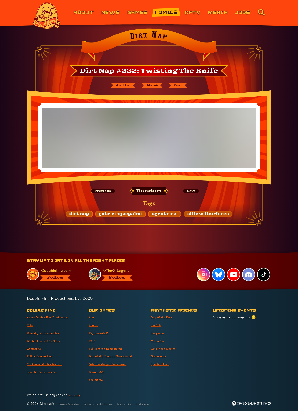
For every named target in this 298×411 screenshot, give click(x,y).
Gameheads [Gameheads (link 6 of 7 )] (161, 356)
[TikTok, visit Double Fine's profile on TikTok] (263, 274)
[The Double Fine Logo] (46, 15)
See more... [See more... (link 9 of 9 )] (98, 379)
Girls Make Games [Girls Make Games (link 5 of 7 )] (167, 348)
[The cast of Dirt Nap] (186, 86)
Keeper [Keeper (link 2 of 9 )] (95, 325)
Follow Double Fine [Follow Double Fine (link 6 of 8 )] (44, 356)
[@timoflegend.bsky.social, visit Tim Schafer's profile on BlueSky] (115, 274)
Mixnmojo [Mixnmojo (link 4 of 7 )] (159, 340)
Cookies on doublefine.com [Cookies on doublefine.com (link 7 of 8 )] (50, 364)
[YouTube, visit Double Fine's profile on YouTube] (232, 274)
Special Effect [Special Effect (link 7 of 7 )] (163, 364)
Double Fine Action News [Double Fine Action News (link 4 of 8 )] (49, 340)
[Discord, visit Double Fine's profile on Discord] (248, 274)
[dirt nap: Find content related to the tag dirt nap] (79, 216)
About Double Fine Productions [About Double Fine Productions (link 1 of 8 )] (54, 317)
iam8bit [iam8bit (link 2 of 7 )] (157, 325)
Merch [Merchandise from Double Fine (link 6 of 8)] (218, 12)
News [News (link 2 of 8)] (110, 12)
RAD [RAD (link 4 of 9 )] (93, 340)
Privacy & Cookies (72, 403)
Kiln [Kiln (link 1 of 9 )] (92, 317)
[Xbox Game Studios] (251, 403)
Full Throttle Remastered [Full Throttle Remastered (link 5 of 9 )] (111, 348)
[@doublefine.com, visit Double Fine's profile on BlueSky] (53, 274)
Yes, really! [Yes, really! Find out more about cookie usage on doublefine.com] (76, 395)
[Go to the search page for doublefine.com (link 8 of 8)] (261, 12)
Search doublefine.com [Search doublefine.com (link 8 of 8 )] (47, 371)
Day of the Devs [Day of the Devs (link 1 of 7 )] (165, 317)
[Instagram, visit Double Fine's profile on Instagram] (202, 274)
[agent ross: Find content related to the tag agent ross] (164, 216)
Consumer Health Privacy (109, 403)
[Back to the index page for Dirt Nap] (149, 46)
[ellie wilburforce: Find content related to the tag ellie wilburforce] (208, 216)
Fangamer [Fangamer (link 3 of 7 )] (160, 332)
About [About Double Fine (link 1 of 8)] (84, 12)
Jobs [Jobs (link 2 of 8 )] (31, 325)
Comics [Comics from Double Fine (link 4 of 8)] (166, 12)
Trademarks (165, 403)
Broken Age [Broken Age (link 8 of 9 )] (99, 371)
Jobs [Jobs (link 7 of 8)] (242, 12)
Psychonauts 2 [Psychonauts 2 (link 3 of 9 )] (101, 332)
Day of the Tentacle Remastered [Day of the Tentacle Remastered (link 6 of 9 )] (117, 356)
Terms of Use (142, 403)
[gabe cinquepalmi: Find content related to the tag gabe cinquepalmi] (120, 216)
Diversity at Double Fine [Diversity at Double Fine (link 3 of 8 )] (48, 332)
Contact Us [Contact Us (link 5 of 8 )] (36, 348)
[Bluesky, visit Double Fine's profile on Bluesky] (217, 274)
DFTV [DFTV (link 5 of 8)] (193, 12)
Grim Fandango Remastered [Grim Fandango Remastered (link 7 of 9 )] (114, 364)
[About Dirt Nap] (153, 86)
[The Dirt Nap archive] (116, 86)
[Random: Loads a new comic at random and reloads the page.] (149, 193)
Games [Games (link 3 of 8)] (137, 12)
